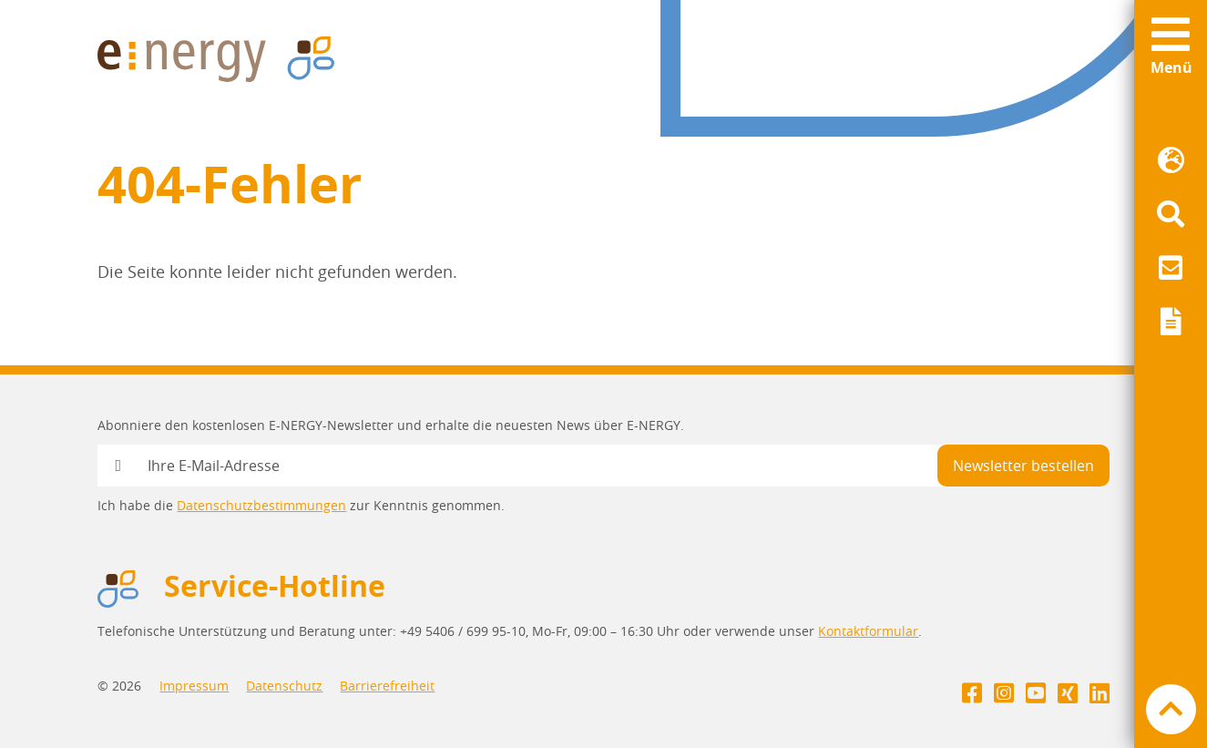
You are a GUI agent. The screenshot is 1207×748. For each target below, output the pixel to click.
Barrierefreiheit (387, 685)
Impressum (194, 685)
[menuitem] (1170, 161)
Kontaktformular (868, 631)
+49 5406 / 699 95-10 (463, 631)
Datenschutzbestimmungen (261, 505)
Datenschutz (284, 685)
